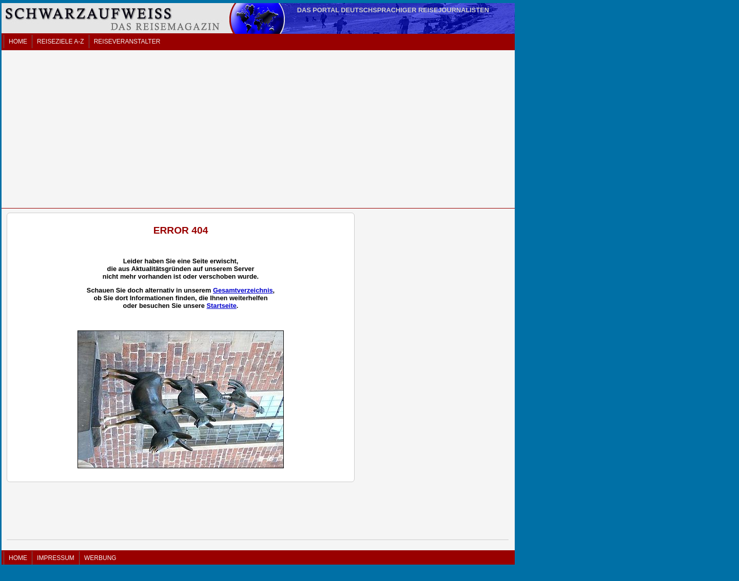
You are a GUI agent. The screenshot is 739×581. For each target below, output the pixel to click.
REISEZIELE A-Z (60, 41)
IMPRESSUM (55, 558)
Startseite (221, 305)
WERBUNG (100, 558)
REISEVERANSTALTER (127, 41)
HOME (18, 41)
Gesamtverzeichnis (243, 290)
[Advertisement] (258, 129)
